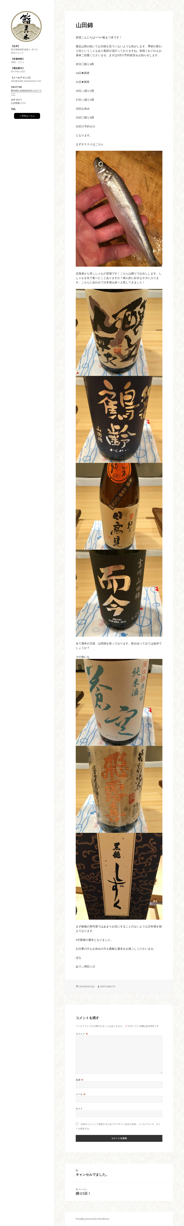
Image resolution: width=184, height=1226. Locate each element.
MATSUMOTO (107, 986)
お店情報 (15, 103)
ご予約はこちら (27, 115)
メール (81, 1094)
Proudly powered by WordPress (92, 1218)
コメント (82, 1033)
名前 (79, 1079)
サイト (79, 1108)
